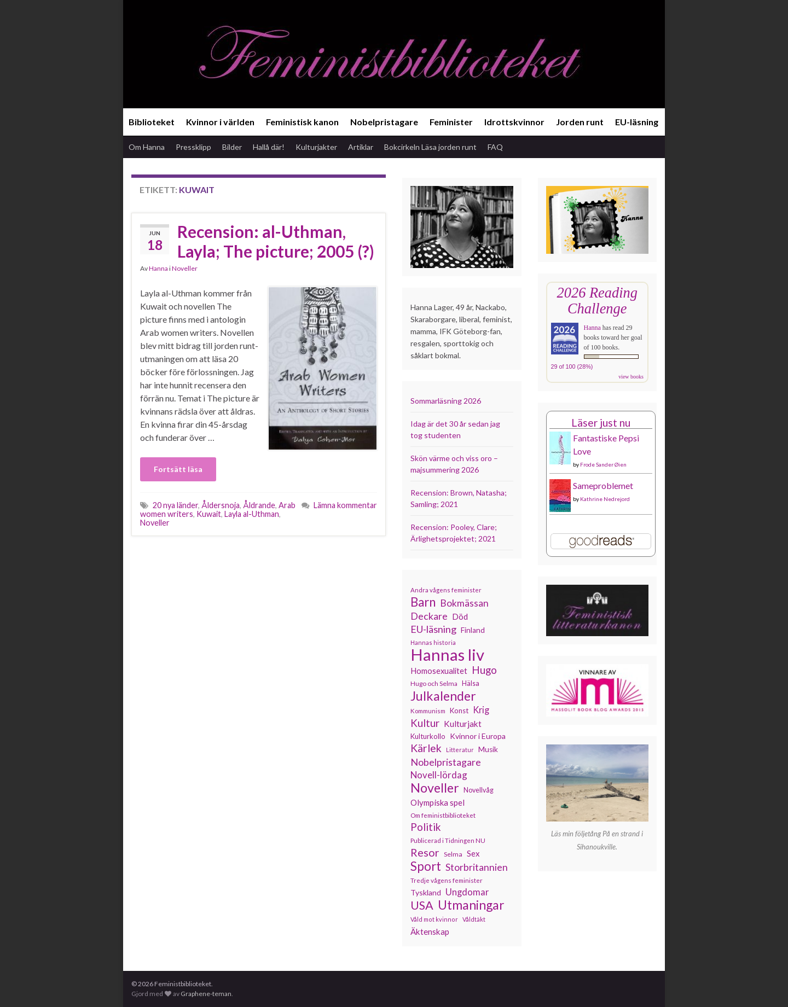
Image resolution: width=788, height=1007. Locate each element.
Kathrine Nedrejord (605, 499)
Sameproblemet (603, 485)
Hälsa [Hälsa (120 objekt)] (470, 683)
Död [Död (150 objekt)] (460, 616)
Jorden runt (580, 122)
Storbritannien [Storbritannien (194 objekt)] (476, 867)
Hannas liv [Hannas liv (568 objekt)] (447, 655)
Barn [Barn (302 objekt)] (423, 602)
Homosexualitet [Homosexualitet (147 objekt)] (438, 671)
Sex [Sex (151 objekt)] (473, 853)
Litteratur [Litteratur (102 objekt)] (460, 749)
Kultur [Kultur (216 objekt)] (424, 723)
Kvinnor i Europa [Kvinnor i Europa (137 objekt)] (478, 736)
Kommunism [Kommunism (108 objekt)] (427, 710)
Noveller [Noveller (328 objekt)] (434, 788)
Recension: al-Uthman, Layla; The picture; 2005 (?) (275, 241)
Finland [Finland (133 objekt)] (473, 630)
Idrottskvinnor (514, 122)
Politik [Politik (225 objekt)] (425, 827)
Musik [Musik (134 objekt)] (488, 749)
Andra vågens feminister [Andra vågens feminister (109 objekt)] (446, 589)
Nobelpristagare (384, 122)
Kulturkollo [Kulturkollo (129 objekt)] (427, 736)
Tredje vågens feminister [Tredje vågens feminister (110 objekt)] (446, 880)
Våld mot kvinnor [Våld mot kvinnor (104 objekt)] (434, 919)
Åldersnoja (220, 505)
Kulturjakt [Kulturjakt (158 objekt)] (463, 724)
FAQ (495, 147)
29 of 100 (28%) (572, 366)
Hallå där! (269, 147)
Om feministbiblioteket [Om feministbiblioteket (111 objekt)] (443, 815)
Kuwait (208, 514)
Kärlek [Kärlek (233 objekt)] (426, 748)
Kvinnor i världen (220, 122)
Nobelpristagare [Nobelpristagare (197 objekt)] (445, 762)
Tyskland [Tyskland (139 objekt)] (425, 892)
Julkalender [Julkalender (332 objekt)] (443, 696)
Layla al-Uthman (251, 514)
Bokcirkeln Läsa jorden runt (430, 147)
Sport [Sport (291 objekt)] (425, 866)
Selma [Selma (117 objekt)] (453, 854)
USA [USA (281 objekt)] (421, 905)
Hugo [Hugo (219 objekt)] (484, 670)
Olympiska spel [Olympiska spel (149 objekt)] (437, 802)
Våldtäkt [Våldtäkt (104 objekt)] (473, 919)
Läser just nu (600, 422)
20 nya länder (175, 505)
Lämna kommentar (345, 505)
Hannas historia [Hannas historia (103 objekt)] (433, 642)
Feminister (451, 122)
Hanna (158, 268)
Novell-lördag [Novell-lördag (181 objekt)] (438, 775)
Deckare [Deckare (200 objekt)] (429, 616)
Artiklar (360, 147)
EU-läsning (636, 122)
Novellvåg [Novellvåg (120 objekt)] (478, 790)
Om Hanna (147, 147)
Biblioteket (152, 122)
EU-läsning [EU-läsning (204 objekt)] (433, 629)
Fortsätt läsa (178, 469)
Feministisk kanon (302, 122)
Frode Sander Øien (603, 464)
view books (631, 377)
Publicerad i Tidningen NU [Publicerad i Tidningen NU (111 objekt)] (447, 840)
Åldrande (259, 505)
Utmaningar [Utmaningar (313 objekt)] (471, 905)
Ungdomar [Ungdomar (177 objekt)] (467, 892)
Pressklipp (193, 147)
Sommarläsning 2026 (445, 400)
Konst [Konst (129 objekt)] (459, 710)
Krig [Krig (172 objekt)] (481, 710)
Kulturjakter (316, 147)
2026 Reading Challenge (597, 300)
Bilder (232, 147)
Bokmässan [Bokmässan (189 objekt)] (464, 603)
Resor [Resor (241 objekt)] (424, 852)
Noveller (185, 268)
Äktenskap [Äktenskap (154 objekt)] (429, 931)
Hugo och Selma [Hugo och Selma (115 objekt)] (433, 683)
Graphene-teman (206, 993)
